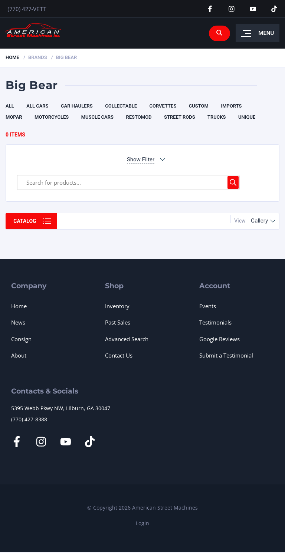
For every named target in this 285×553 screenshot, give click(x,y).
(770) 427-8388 (29, 419)
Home (12, 57)
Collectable (121, 106)
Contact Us (118, 355)
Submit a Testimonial (226, 355)
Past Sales (117, 322)
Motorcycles (52, 117)
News (18, 322)
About (18, 355)
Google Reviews (219, 339)
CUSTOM (199, 106)
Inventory (117, 306)
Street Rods (179, 117)
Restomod (138, 117)
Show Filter (140, 159)
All (10, 106)
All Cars (37, 106)
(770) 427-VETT (26, 9)
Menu (266, 33)
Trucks (216, 117)
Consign (21, 339)
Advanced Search (126, 339)
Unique (246, 117)
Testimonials (215, 322)
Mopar (14, 117)
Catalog (25, 221)
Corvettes (162, 106)
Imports (231, 106)
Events (207, 306)
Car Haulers (77, 106)
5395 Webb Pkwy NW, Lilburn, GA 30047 (60, 408)
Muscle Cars (97, 117)
